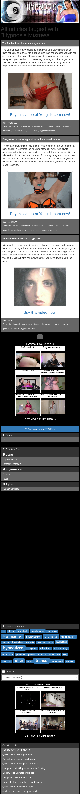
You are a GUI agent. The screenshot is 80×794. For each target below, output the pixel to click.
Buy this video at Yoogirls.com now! (40, 114)
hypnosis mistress (47, 131)
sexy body (6, 661)
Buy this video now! (40, 312)
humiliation (17, 642)
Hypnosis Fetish (10, 459)
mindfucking (60, 648)
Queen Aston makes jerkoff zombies (20, 763)
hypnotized (25, 126)
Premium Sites (11, 449)
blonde (11, 631)
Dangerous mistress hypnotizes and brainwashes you (31, 139)
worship (66, 226)
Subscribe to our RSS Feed (40, 429)
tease (29, 661)
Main (4, 439)
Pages (7, 435)
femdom (5, 642)
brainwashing (33, 636)
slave (58, 126)
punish (31, 654)
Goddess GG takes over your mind (19, 791)
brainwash (52, 631)
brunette (49, 126)
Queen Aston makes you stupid (17, 786)
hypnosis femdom (49, 230)
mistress (6, 131)
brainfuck (22, 631)
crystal (65, 324)
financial (16, 324)
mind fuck (67, 126)
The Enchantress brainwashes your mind (24, 43)
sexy (65, 654)
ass (3, 631)
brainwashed (37, 126)
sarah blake (54, 654)
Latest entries (10, 745)
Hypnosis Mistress (11, 489)
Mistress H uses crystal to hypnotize (21, 238)
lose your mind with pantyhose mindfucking (23, 768)
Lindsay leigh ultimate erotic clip (18, 773)
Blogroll (7, 454)
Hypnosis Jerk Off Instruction (16, 750)
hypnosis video (31, 131)
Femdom (6, 474)
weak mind (57, 661)
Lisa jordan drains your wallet (16, 777)
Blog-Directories (12, 469)
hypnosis (29, 642)
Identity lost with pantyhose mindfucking (22, 782)
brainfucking (37, 631)
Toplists (7, 484)
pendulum (7, 230)
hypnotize (46, 324)
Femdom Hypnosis (11, 464)
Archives (8, 671)
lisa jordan (32, 648)
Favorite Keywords (13, 626)
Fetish (5, 478)
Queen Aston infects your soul (17, 754)
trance (15, 126)
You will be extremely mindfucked (18, 759)
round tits (41, 654)
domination (17, 131)
